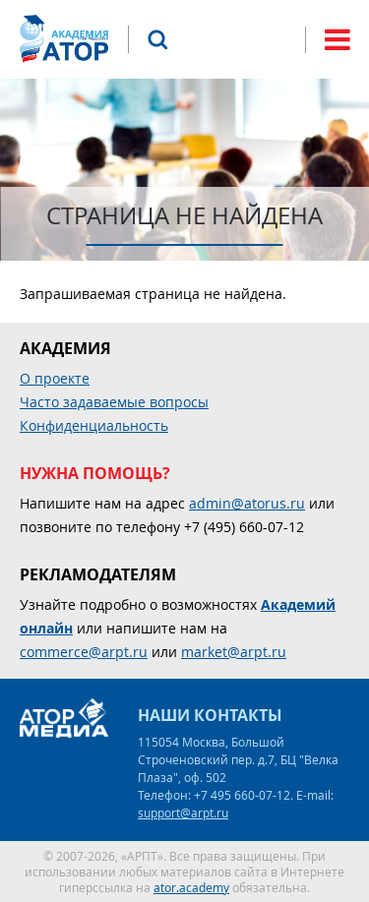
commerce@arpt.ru (84, 651)
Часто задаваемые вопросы (114, 401)
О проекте (55, 378)
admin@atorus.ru (247, 503)
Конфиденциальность (94, 425)
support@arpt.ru (183, 812)
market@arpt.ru (233, 651)
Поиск (157, 39)
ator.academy (191, 887)
